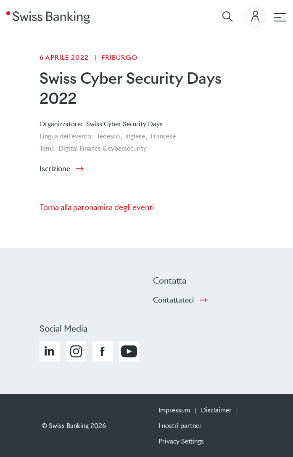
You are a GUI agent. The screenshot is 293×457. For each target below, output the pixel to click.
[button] (50, 351)
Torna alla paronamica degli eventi (97, 207)
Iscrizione (55, 168)
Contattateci (173, 300)
